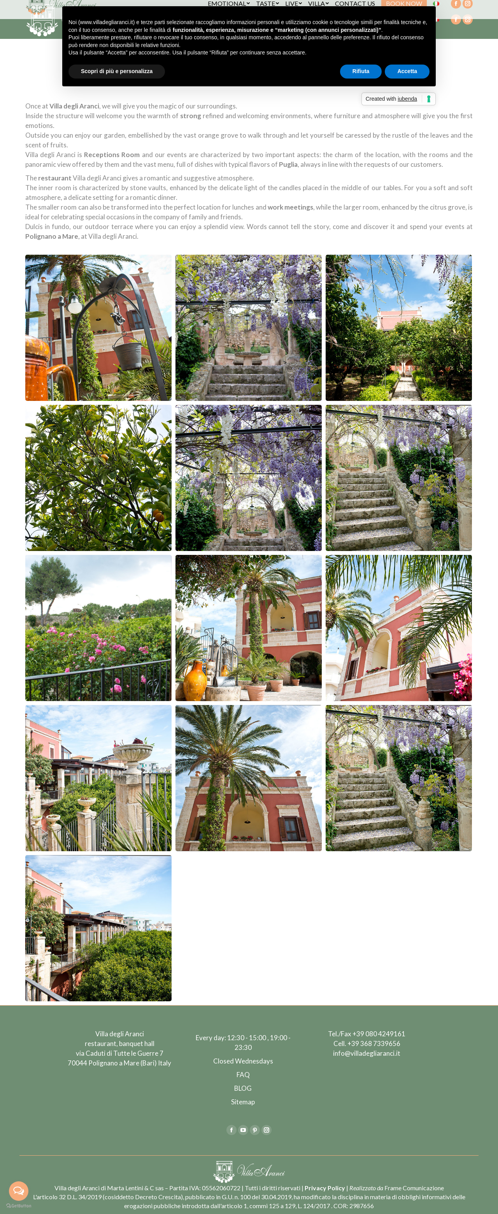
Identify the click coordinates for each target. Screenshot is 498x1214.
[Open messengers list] (18, 1191)
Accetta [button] (407, 71)
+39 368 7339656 (373, 1043)
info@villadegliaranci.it (366, 1053)
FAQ (243, 1075)
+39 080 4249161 (378, 1034)
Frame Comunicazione (414, 1187)
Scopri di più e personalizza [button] (117, 71)
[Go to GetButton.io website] (18, 1206)
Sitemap (243, 1102)
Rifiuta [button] (361, 71)
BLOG (243, 1088)
